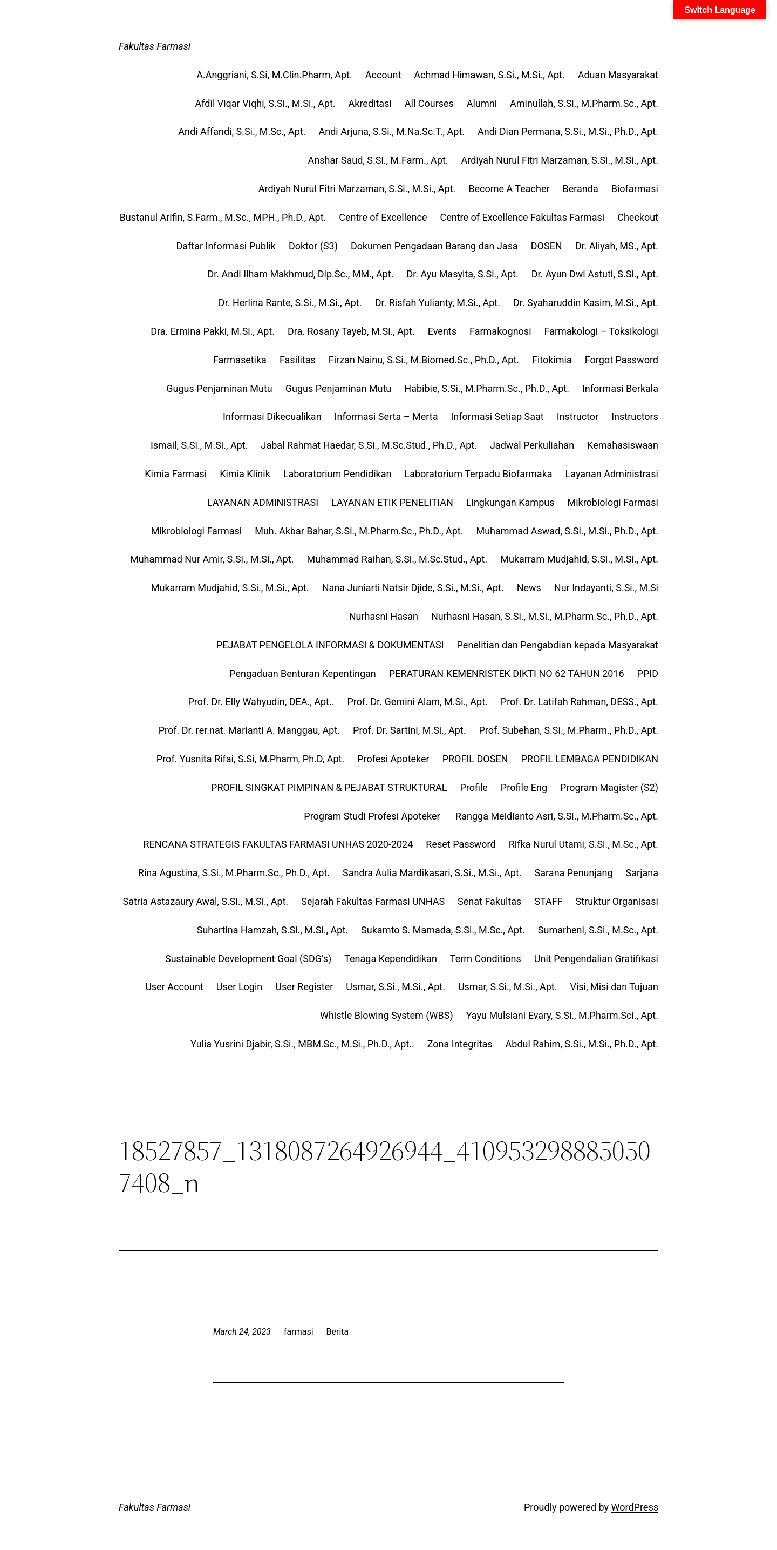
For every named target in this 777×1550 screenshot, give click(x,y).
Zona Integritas (460, 1044)
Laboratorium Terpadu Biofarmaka (478, 473)
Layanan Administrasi (611, 473)
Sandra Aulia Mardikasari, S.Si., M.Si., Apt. (432, 872)
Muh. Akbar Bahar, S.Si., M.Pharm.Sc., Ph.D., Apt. (359, 531)
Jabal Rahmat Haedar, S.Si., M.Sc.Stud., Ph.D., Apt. (368, 445)
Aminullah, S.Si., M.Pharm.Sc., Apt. (584, 103)
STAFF (548, 901)
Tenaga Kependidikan (390, 958)
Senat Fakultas (489, 901)
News (529, 587)
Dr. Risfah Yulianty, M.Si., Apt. (437, 302)
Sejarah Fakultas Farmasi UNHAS (373, 901)
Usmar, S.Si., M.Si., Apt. (395, 986)
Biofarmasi (634, 188)
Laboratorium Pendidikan (337, 473)
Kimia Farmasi (176, 473)
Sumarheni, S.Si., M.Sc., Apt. (598, 930)
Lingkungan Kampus (510, 502)
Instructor (578, 416)
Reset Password (460, 844)
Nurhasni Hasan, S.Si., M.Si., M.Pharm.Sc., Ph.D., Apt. (544, 616)
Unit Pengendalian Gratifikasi (596, 958)
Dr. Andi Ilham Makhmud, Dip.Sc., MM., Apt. (300, 274)
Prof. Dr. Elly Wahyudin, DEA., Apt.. (261, 701)
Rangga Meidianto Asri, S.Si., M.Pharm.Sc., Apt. (556, 816)
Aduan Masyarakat (618, 74)
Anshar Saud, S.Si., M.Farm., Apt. (378, 160)
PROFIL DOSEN (475, 758)
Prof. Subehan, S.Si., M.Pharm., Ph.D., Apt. (568, 730)
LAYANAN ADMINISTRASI (262, 502)
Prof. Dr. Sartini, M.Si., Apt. (409, 730)
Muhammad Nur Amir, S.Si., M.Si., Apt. (212, 559)
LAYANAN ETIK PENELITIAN (392, 502)
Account (383, 74)
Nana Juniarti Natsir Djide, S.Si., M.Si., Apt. (413, 587)
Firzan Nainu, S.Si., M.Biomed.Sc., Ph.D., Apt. (424, 359)
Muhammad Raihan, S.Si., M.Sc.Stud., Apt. (397, 559)
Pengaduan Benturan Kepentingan (302, 673)
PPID (647, 673)
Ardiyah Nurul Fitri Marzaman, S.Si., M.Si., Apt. (559, 160)
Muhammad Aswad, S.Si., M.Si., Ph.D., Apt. (567, 531)
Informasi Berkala (620, 388)
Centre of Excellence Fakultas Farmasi (522, 217)
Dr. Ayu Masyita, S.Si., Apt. (462, 274)
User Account (174, 986)
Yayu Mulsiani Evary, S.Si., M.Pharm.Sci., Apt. (562, 1015)
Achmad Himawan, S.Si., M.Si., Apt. (489, 74)
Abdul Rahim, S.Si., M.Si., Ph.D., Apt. (582, 1044)
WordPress (634, 1507)
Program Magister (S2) (609, 787)
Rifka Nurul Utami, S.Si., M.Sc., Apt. (583, 844)
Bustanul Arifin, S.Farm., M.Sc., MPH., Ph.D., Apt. (223, 217)
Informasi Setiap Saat (497, 416)
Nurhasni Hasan (383, 616)
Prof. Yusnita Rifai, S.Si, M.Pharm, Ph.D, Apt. (250, 758)
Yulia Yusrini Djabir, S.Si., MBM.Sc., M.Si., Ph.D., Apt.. (302, 1044)
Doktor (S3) (313, 246)
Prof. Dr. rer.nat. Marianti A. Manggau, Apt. (249, 730)
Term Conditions (485, 958)
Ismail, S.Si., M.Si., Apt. (199, 445)
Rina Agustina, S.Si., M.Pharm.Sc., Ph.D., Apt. (234, 872)
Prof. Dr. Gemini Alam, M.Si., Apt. (417, 701)
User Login (239, 986)
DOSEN (546, 246)
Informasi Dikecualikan (272, 416)
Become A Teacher (508, 188)
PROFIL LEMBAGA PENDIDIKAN (589, 758)
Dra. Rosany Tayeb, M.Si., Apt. (351, 331)
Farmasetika (240, 359)
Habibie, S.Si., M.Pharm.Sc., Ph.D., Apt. (486, 388)
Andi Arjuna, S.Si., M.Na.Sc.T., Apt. (392, 131)
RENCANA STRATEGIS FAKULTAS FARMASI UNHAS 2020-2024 (278, 844)
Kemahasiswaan (622, 445)
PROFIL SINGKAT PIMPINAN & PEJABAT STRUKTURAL (329, 787)
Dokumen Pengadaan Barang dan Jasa (434, 246)
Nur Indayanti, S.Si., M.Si (606, 587)
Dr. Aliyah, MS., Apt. (616, 246)
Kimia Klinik (245, 473)
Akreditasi (370, 103)
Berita (337, 1331)
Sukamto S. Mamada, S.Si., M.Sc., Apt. (443, 930)
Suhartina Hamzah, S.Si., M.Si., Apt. (272, 930)
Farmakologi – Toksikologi (601, 331)
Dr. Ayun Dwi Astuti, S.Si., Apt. (594, 274)
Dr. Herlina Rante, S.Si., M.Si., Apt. (290, 302)
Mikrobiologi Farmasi (612, 502)
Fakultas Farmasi (154, 46)
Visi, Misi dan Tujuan (614, 986)
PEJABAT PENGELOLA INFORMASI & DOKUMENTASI (330, 645)
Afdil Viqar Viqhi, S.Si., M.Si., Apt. (265, 103)
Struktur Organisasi (617, 901)
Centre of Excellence (383, 217)
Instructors (634, 416)
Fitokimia (552, 359)
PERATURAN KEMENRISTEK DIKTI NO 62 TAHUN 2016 (506, 673)
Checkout (637, 217)
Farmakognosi (500, 331)
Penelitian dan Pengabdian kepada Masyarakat (557, 645)
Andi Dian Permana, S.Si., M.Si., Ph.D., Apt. (568, 131)
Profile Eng (524, 787)
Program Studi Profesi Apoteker (373, 816)
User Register (304, 986)
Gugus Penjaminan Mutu (219, 388)
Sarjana (642, 872)
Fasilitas (298, 359)
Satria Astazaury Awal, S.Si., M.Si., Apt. (205, 901)
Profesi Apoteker (393, 758)
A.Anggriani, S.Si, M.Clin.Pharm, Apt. (274, 74)
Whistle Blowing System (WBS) (386, 1015)
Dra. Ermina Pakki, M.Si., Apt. (213, 331)
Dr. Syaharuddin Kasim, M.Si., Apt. (585, 302)
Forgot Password (621, 359)
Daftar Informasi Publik (226, 246)
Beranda (580, 188)
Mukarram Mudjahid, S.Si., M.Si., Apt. (579, 559)
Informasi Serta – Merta (386, 416)
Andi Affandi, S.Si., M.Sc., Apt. (241, 131)
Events (442, 331)
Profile (473, 787)
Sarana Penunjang (574, 872)
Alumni (482, 103)
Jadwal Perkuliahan (532, 445)
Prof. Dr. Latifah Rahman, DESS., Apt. (579, 701)
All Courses (429, 103)
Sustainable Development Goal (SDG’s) (248, 958)
